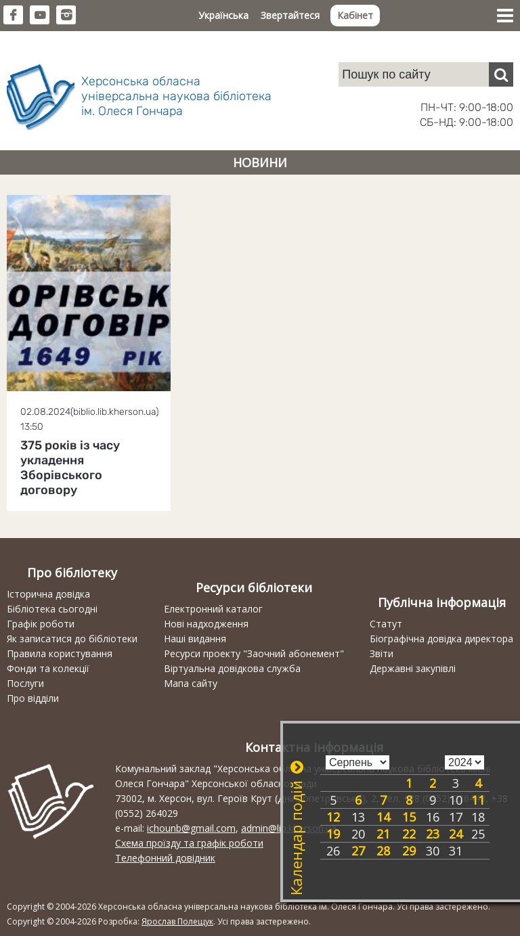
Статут (386, 623)
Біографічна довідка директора (441, 638)
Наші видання (195, 638)
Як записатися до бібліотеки (72, 638)
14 (383, 817)
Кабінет (355, 15)
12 (333, 817)
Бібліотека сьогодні (52, 608)
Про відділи (33, 698)
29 (409, 851)
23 (432, 834)
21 (383, 834)
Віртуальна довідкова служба (232, 668)
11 (478, 800)
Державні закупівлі (413, 668)
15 (409, 817)
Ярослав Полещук (177, 921)
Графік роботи (40, 623)
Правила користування (59, 653)
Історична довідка (48, 593)
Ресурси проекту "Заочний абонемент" (254, 653)
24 (455, 834)
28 (383, 851)
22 (409, 834)
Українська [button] (223, 15)
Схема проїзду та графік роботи (189, 843)
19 (333, 834)
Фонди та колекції (48, 668)
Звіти (381, 653)
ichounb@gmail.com (191, 828)
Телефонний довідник (165, 857)
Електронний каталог (213, 608)
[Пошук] (501, 74)
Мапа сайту (190, 683)
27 (358, 851)
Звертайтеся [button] (290, 15)
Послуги (25, 683)
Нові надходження (206, 623)
